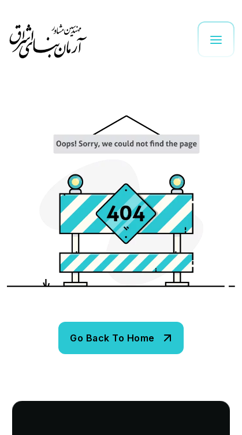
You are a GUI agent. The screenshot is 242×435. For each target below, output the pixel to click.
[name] (121, 338)
